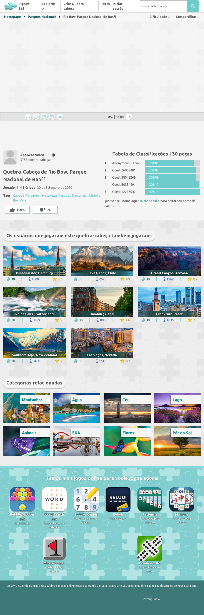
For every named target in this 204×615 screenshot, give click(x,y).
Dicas (106, 4)
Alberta (94, 195)
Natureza (49, 195)
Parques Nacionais (42, 16)
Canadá (18, 195)
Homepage (12, 16)
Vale (23, 200)
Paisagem (33, 195)
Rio (15, 200)
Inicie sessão (150, 201)
